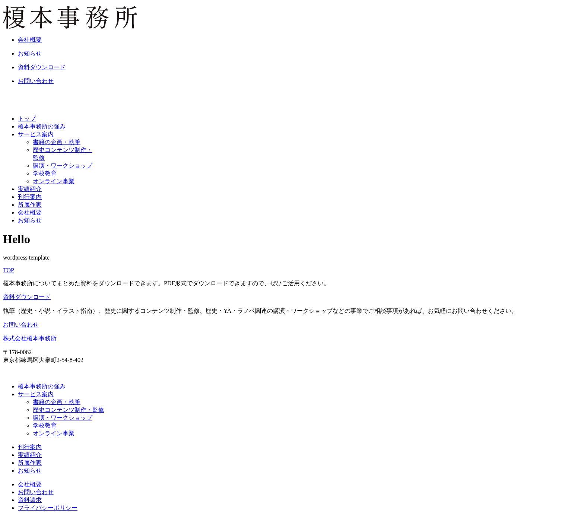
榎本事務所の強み (42, 126)
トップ (27, 118)
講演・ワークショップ (62, 165)
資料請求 (30, 500)
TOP (8, 270)
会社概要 (30, 212)
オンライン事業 (53, 181)
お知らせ (30, 220)
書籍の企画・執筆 (56, 142)
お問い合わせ (21, 324)
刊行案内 (30, 197)
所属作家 (30, 204)
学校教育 (45, 173)
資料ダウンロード (27, 297)
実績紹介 (30, 189)
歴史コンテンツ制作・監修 (68, 410)
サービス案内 (36, 134)
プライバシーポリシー (47, 508)
